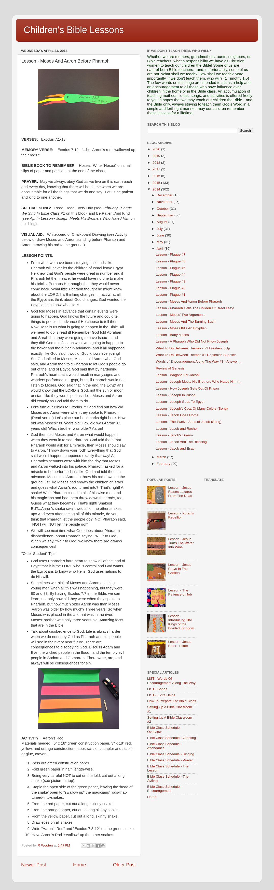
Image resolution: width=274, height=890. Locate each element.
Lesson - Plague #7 (170, 254)
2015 (157, 183)
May (160, 242)
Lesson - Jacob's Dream (174, 435)
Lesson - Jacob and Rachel (177, 429)
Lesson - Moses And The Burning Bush (185, 321)
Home (79, 864)
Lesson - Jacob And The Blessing (181, 442)
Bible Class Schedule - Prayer (170, 760)
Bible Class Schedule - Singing (170, 754)
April (161, 248)
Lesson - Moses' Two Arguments (180, 315)
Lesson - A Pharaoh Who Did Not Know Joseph (192, 341)
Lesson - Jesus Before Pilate (179, 644)
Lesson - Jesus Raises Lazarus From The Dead (180, 492)
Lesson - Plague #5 (170, 268)
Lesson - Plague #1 (170, 294)
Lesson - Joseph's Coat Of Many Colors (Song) (192, 408)
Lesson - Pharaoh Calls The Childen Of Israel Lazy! (195, 308)
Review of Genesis (170, 368)
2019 (157, 156)
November (165, 202)
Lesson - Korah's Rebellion (181, 515)
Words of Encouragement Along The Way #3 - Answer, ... (199, 361)
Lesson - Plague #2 (170, 288)
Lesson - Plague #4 (170, 274)
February (164, 464)
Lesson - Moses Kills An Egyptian (181, 328)
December (165, 195)
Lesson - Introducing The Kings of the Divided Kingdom (181, 622)
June (161, 235)
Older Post (124, 864)
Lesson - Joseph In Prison (176, 395)
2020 (157, 149)
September (165, 215)
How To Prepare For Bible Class (171, 701)
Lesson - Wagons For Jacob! (178, 375)
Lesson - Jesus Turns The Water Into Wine (181, 543)
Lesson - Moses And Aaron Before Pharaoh (189, 301)
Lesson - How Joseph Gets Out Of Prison (187, 388)
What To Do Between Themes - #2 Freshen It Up (193, 348)
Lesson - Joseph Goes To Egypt (180, 402)
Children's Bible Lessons (74, 30)
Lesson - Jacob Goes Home (177, 415)
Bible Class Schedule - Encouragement (164, 789)
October (163, 209)
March (162, 457)
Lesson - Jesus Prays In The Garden (179, 569)
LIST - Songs (157, 689)
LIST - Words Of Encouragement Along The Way (171, 681)
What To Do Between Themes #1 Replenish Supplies (196, 355)
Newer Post (33, 864)
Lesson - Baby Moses (172, 335)
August (162, 222)
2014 (157, 189)
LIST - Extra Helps (161, 695)
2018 (157, 163)
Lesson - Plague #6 (170, 261)
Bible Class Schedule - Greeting (171, 738)
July (160, 229)
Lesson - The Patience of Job (180, 592)
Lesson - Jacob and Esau (175, 448)
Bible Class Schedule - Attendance (164, 746)
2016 (157, 176)
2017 (157, 169)
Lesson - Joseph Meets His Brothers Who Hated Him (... (198, 381)
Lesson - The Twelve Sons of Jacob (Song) (189, 422)
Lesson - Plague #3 (170, 281)
